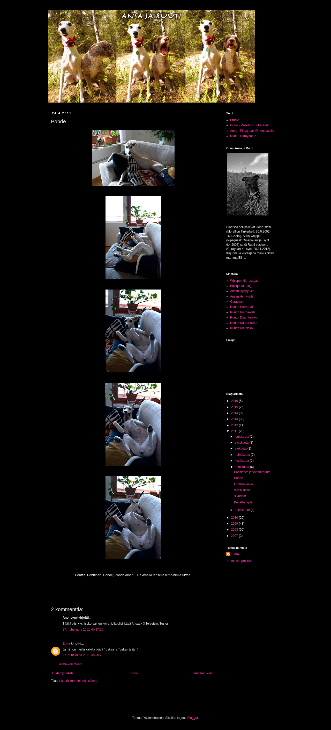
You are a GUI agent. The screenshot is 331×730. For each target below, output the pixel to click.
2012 (235, 425)
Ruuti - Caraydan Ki (243, 136)
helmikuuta (243, 510)
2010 (235, 517)
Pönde (238, 478)
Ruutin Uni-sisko (241, 328)
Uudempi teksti (62, 673)
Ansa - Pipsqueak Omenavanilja (252, 131)
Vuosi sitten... (243, 490)
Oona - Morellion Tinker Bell (249, 125)
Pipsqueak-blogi (241, 286)
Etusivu (132, 673)
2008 (235, 529)
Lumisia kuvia (243, 484)
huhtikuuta (242, 467)
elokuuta (241, 448)
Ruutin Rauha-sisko (243, 323)
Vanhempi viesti (203, 673)
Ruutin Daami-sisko (243, 317)
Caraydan (237, 301)
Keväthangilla (243, 502)
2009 (235, 523)
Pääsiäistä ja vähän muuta (252, 472)
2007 (235, 536)
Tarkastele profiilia (238, 561)
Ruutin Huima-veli (242, 312)
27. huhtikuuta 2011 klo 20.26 (83, 655)
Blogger (192, 718)
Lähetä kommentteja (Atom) (78, 681)
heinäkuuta (243, 455)
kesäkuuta (242, 460)
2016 (235, 401)
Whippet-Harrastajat (244, 281)
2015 (235, 407)
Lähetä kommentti (69, 664)
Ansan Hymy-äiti (241, 296)
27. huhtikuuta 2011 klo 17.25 (83, 629)
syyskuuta (242, 442)
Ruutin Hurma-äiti (242, 307)
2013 (235, 419)
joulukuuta (242, 436)
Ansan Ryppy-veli (242, 291)
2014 (235, 413)
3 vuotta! (240, 496)
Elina (66, 643)
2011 (235, 431)
